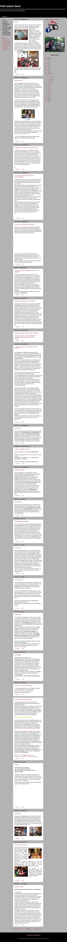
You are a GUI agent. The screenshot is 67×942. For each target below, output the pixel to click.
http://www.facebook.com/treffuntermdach (23, 691)
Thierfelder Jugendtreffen (33, 454)
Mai (48, 88)
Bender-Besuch (18, 80)
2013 (47, 70)
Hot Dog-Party (18, 502)
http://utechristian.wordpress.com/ (21, 133)
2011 (47, 95)
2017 (47, 63)
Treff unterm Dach (10, 6)
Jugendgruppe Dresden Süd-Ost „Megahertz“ (5, 48)
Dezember (49, 73)
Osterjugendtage (5, 39)
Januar (48, 93)
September (49, 82)
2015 (47, 66)
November (49, 79)
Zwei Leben (17, 547)
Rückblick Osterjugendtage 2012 (23, 699)
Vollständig (17, 813)
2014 (47, 68)
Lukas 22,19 (32, 196)
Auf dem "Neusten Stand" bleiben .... (24, 685)
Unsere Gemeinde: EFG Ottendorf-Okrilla (6, 45)
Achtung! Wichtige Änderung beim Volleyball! (26, 333)
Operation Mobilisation (36, 436)
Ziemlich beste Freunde (20, 845)
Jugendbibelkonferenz (6, 41)
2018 (47, 61)
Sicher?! (16, 764)
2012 (47, 72)
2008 (47, 101)
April (48, 89)
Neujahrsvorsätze (19, 886)
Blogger (47, 938)
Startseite (5, 16)
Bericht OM (17, 428)
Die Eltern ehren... (19, 579)
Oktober (49, 81)
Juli (48, 84)
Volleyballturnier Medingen (21, 521)
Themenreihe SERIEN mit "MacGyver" (24, 224)
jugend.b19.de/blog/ (19, 646)
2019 (47, 59)
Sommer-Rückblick (19, 470)
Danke (16, 22)
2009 (47, 99)
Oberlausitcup (32, 151)
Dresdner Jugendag (6, 43)
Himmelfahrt (17, 655)
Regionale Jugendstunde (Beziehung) (24, 301)
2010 (47, 97)
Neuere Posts (18, 929)
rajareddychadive (36, 938)
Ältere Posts (38, 929)
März (48, 91)
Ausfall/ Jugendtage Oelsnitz (22, 449)
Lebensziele (17, 614)
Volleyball (16, 338)
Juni (48, 86)
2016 (47, 65)
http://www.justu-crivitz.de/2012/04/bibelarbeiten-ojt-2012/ (27, 728)
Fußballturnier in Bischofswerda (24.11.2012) (26, 147)
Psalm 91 (21, 780)
